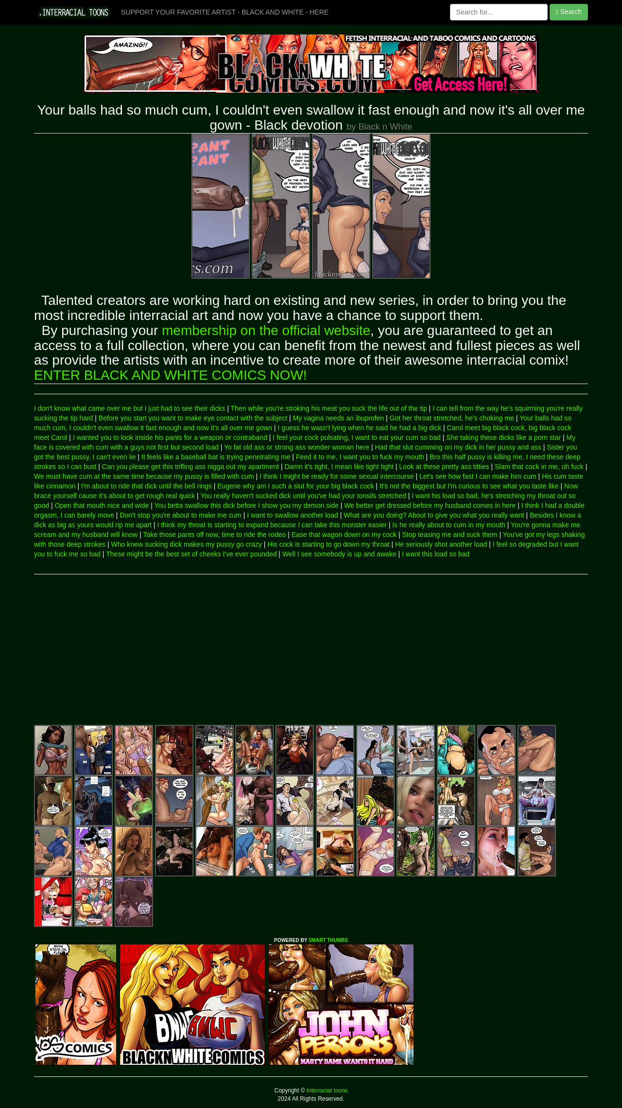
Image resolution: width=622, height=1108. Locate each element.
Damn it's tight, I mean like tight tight (338, 466)
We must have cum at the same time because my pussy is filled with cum (144, 476)
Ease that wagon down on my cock (344, 534)
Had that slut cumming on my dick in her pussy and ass (458, 447)
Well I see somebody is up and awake (339, 554)
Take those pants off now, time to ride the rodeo (214, 534)
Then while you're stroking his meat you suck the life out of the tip (328, 408)
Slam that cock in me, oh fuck (539, 466)
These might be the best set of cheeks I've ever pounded (191, 554)
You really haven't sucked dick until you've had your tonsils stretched (303, 496)
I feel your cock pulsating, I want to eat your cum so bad (357, 437)
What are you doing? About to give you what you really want (434, 515)
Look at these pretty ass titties (444, 466)
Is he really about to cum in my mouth (448, 525)
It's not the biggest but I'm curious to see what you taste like (469, 486)
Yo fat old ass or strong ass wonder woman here (296, 447)
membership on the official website (266, 330)
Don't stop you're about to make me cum (180, 515)
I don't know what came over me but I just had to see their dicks (129, 408)
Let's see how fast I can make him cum (477, 476)
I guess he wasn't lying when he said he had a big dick (360, 428)
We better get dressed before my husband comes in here (430, 505)
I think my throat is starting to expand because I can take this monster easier (271, 525)
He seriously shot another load (441, 544)
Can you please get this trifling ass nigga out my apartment (190, 466)
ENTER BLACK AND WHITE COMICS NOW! (170, 375)
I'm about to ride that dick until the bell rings (146, 486)
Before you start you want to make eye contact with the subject (193, 418)
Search (569, 12)
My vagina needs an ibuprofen (338, 418)
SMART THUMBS (328, 940)
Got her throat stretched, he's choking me (452, 418)
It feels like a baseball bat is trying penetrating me (216, 457)
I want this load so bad (435, 554)
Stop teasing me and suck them (450, 534)
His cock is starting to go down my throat (328, 544)
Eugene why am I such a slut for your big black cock (295, 486)
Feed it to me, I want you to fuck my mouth (360, 457)
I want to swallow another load (292, 515)
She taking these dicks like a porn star (503, 437)
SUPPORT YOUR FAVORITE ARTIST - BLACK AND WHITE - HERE (224, 12)
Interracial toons (326, 1090)
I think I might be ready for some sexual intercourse (336, 476)
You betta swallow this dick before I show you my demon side (247, 505)
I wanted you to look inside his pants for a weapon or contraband (170, 437)
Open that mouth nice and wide (102, 505)
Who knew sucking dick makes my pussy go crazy (186, 544)
